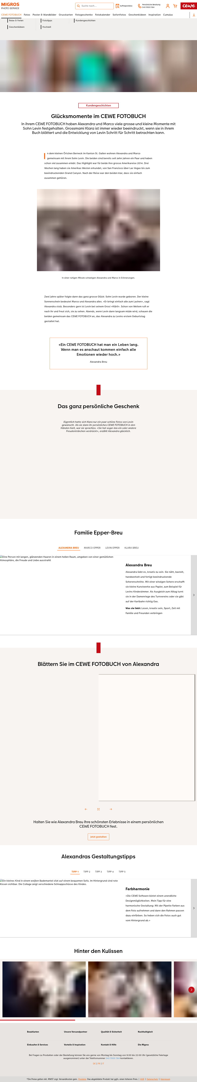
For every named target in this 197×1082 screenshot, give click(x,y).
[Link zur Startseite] (31, 5)
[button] (167, 6)
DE (94, 1063)
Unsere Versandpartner (75, 1031)
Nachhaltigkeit (145, 1031)
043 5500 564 (113, 1058)
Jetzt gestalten (98, 837)
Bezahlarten (33, 1031)
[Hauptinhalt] (98, 525)
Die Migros (143, 1044)
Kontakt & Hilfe (108, 1044)
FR (99, 1063)
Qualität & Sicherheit (111, 1031)
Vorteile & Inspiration (74, 1044)
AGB (142, 1079)
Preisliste (82, 1079)
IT (103, 1063)
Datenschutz (152, 1079)
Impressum (165, 1079)
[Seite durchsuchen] (94, 6)
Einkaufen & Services (37, 1044)
